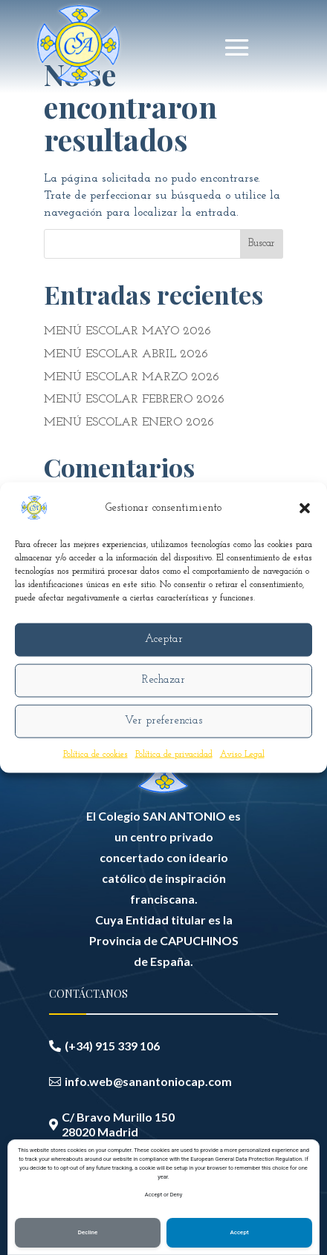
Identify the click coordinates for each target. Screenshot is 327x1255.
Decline (88, 1232)
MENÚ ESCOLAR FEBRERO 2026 (134, 399)
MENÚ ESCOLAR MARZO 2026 (131, 377)
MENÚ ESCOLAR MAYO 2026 (127, 331)
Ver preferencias (163, 720)
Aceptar (164, 639)
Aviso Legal (242, 753)
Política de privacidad (174, 753)
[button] (304, 507)
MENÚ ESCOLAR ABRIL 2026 (126, 354)
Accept (239, 1232)
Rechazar (163, 680)
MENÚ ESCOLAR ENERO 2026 (129, 422)
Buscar (261, 243)
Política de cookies (95, 753)
